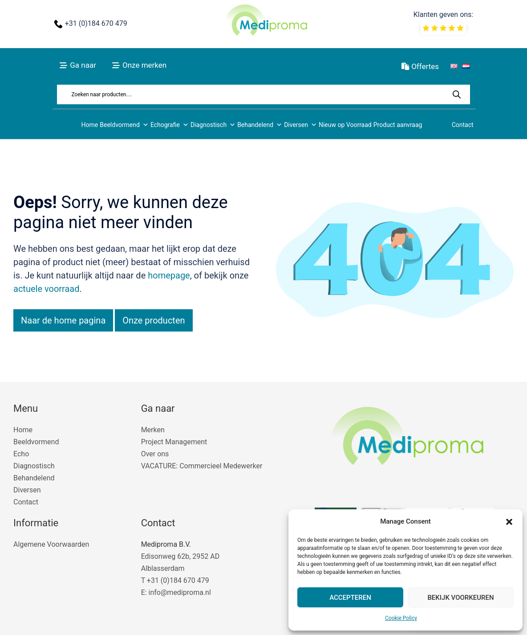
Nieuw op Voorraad (345, 124)
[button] (509, 521)
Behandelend (259, 125)
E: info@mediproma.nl (176, 592)
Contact (463, 124)
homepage (169, 275)
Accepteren (350, 598)
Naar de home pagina (63, 320)
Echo (21, 454)
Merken (153, 430)
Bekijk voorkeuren (460, 598)
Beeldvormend (124, 125)
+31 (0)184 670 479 (96, 23)
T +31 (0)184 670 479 (175, 580)
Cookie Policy (401, 618)
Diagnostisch (213, 125)
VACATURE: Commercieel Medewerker (202, 466)
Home (89, 124)
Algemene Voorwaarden (51, 544)
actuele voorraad (46, 288)
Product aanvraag (397, 124)
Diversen (300, 125)
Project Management (174, 442)
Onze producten (153, 320)
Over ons (155, 454)
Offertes (420, 66)
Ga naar (83, 65)
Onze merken (144, 65)
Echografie (169, 125)
